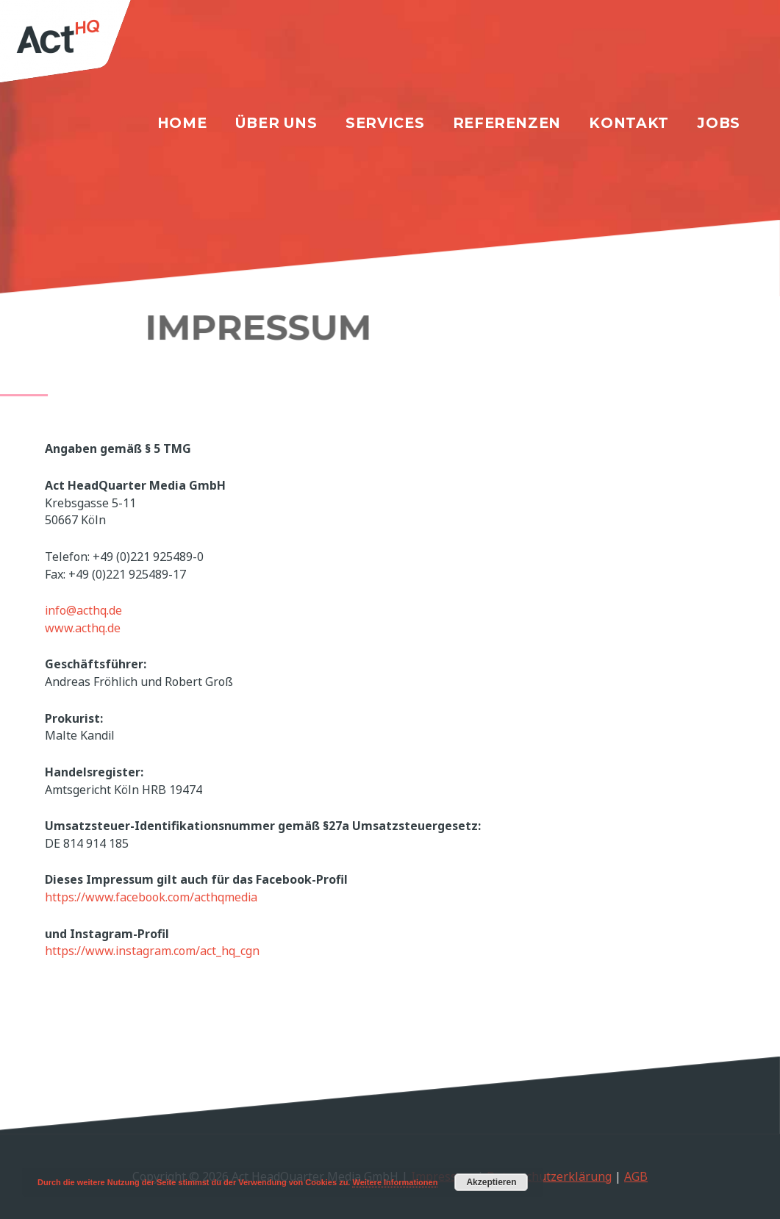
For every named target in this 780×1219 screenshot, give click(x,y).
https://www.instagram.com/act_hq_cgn (152, 951)
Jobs (718, 123)
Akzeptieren (491, 1182)
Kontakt (628, 123)
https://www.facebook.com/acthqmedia (151, 897)
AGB (636, 1176)
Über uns (276, 123)
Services (385, 123)
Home (182, 123)
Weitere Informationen (394, 1182)
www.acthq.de (83, 628)
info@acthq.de (83, 610)
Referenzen (507, 123)
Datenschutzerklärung (549, 1176)
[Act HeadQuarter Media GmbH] (79, 46)
